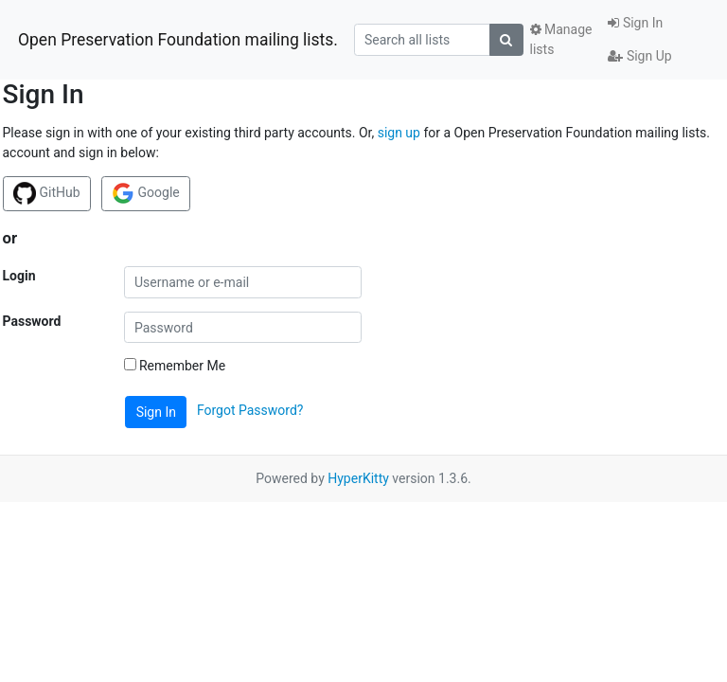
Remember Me (175, 365)
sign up (399, 132)
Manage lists (561, 39)
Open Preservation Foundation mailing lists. (178, 39)
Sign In (635, 22)
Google (146, 193)
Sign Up (639, 55)
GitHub (46, 193)
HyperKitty (358, 478)
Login (19, 275)
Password (32, 321)
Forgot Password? (250, 411)
